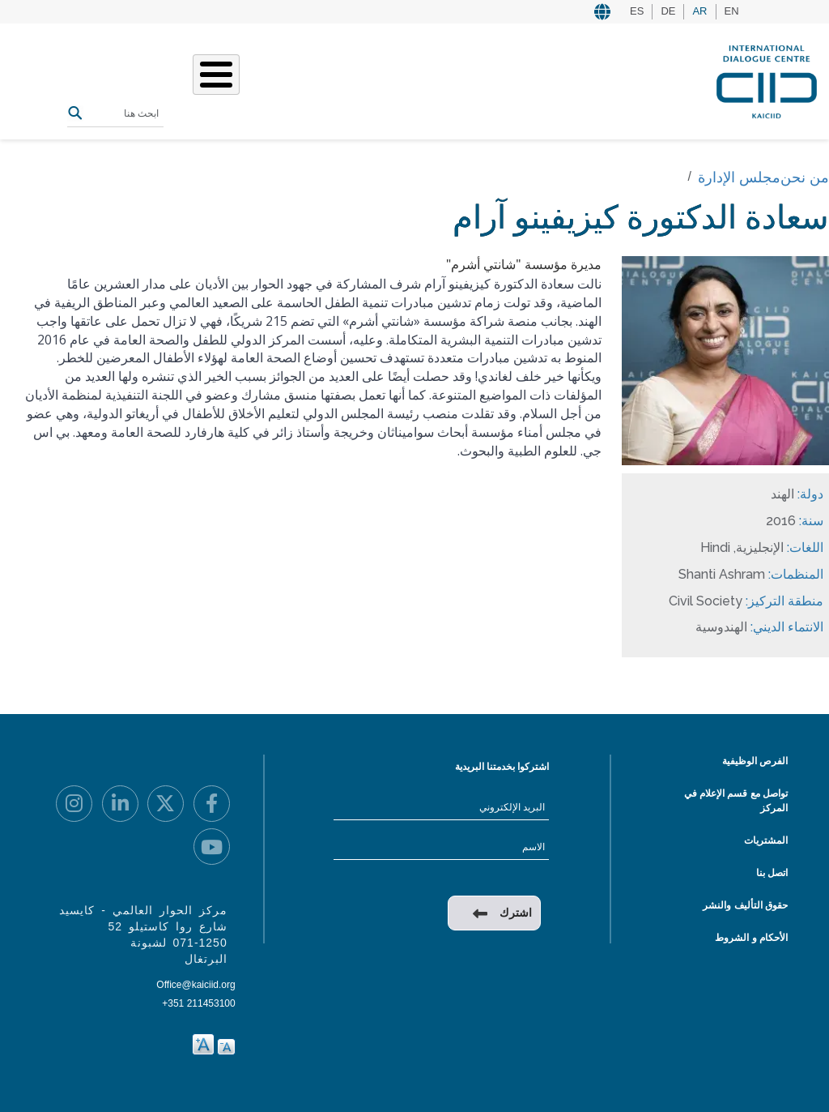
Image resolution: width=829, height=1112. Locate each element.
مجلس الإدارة (739, 177)
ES (637, 11)
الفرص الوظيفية (755, 761)
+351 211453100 (198, 1003)
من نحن (804, 177)
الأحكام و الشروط (751, 937)
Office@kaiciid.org (195, 984)
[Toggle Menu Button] (216, 74)
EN (732, 11)
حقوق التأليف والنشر (745, 905)
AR (699, 11)
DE (668, 11)
